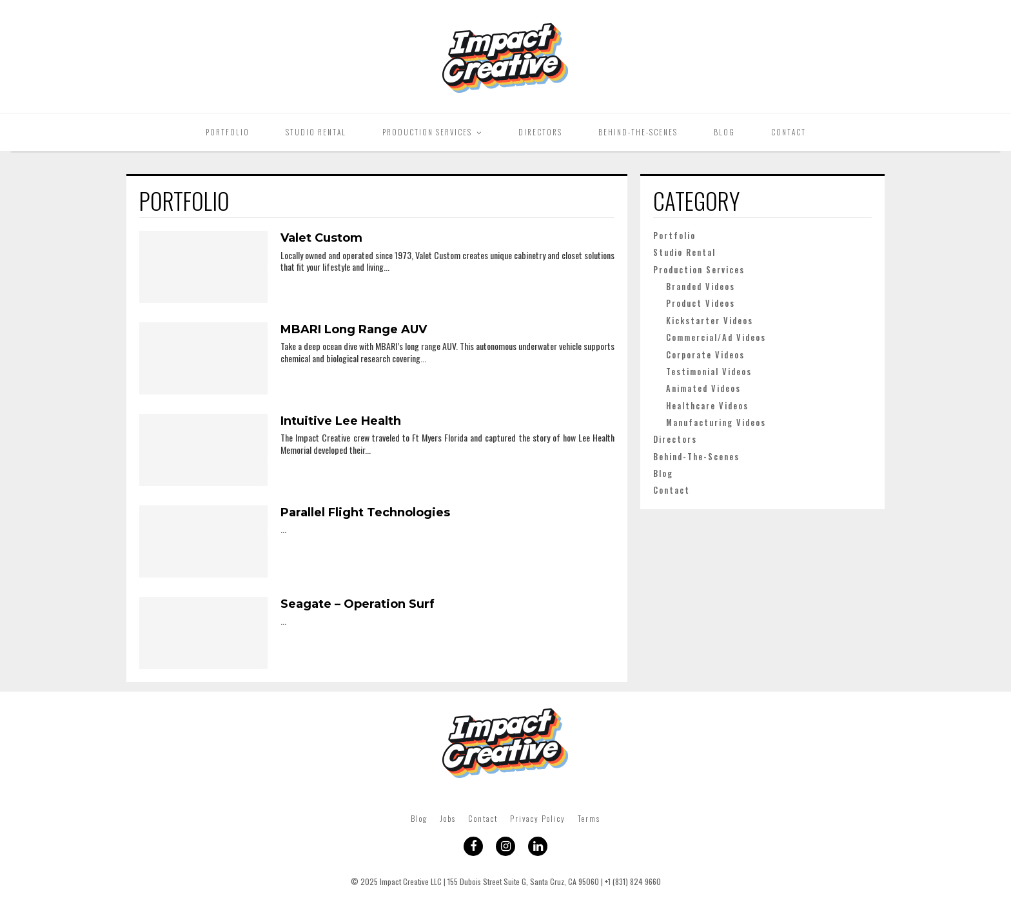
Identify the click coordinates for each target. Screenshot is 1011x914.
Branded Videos (700, 286)
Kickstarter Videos (709, 321)
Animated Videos (703, 388)
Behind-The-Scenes (638, 132)
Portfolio (228, 132)
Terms (589, 818)
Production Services (427, 132)
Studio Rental (316, 132)
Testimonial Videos (709, 371)
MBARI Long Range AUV (353, 329)
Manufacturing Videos (716, 422)
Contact (788, 132)
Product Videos (700, 303)
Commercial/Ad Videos (716, 337)
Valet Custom (321, 238)
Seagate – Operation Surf (357, 604)
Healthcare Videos (707, 406)
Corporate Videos (705, 355)
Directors (540, 132)
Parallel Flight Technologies (365, 512)
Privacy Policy (537, 818)
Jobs (448, 818)
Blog (724, 132)
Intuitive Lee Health (340, 421)
